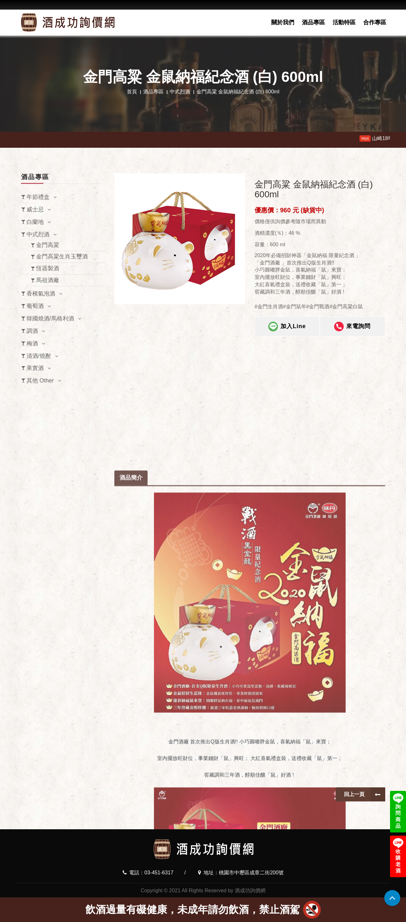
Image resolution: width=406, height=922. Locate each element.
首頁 (132, 91)
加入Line (287, 331)
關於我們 (282, 22)
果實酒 (35, 368)
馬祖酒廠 (47, 280)
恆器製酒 (47, 268)
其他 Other (40, 380)
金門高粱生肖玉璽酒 (62, 256)
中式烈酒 (180, 91)
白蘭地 (35, 222)
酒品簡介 (130, 644)
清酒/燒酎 (39, 356)
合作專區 (374, 22)
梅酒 (32, 343)
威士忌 (35, 209)
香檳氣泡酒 (41, 293)
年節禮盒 (38, 197)
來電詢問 (352, 331)
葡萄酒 (35, 306)
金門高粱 (47, 245)
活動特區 (344, 22)
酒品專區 (313, 22)
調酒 (32, 331)
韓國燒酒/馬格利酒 (50, 318)
